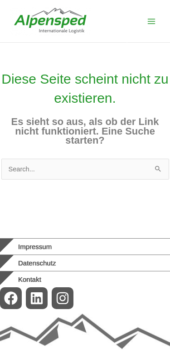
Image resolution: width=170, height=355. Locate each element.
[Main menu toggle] (151, 21)
